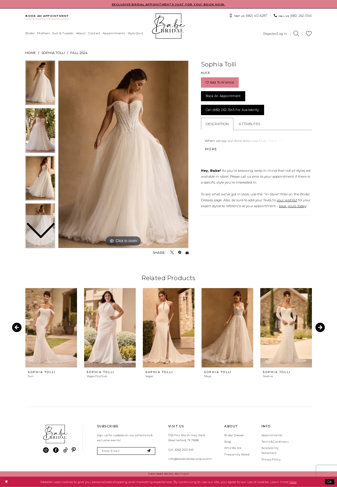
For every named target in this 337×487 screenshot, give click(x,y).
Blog (227, 441)
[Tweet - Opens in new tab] (172, 252)
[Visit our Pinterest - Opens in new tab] (74, 450)
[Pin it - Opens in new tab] (179, 252)
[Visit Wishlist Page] (309, 33)
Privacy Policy (271, 459)
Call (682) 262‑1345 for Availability (232, 110)
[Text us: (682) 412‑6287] (248, 15)
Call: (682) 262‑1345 (180, 449)
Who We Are (232, 448)
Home (30, 53)
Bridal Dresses (234, 435)
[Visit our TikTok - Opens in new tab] (65, 450)
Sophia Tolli (53, 53)
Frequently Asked (236, 454)
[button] (275, 33)
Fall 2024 (79, 53)
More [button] (211, 149)
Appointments (271, 435)
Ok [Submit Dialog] (329, 482)
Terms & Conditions (275, 441)
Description (217, 124)
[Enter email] (126, 451)
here (293, 482)
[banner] (168, 26)
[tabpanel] (123, 154)
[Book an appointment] (47, 15)
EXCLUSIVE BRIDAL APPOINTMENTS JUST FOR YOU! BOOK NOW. (168, 4)
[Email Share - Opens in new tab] (187, 252)
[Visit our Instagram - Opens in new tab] (46, 450)
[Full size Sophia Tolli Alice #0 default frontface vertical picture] (123, 154)
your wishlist (287, 200)
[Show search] (296, 33)
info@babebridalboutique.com (190, 458)
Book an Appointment (223, 96)
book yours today (292, 206)
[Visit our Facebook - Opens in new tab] (56, 450)
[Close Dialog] (6, 482)
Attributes (249, 124)
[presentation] (51, 327)
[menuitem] (47, 15)
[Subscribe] (149, 451)
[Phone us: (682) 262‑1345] (293, 15)
